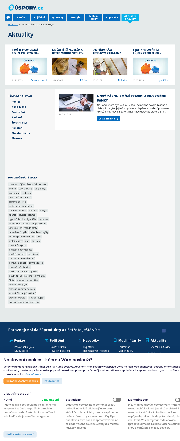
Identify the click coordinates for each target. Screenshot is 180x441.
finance (12, 214)
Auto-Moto (19, 107)
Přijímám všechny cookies (22, 381)
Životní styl (19, 122)
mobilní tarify (30, 227)
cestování (26, 193)
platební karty (16, 241)
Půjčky (83, 80)
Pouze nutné (51, 381)
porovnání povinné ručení (21, 258)
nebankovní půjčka (18, 232)
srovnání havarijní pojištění (22, 293)
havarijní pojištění (27, 214)
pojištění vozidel (17, 254)
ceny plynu (14, 193)
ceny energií (40, 188)
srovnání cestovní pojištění (22, 288)
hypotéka (31, 219)
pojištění (36, 241)
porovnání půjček (17, 262)
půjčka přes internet (19, 271)
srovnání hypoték (17, 297)
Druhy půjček (21, 350)
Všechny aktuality (160, 347)
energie (43, 210)
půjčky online (15, 275)
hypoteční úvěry (17, 219)
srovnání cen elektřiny (27, 280)
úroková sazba (16, 302)
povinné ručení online (19, 267)
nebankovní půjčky (39, 232)
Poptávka (112, 17)
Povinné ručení (39, 80)
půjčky (34, 271)
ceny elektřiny (25, 188)
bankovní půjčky (17, 184)
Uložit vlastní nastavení (20, 434)
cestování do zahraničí (20, 197)
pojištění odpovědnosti (20, 249)
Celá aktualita (107, 118)
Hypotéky (58, 17)
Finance (17, 138)
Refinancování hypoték (96, 350)
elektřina (33, 210)
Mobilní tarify (93, 17)
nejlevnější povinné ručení (21, 236)
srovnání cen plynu (18, 284)
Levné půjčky (15, 227)
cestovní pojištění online (21, 206)
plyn (27, 241)
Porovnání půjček (24, 347)
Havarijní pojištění (60, 350)
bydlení (12, 188)
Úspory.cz (13, 24)
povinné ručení (36, 262)
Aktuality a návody (130, 17)
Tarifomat (124, 347)
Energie (75, 17)
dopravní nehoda (17, 210)
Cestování (18, 112)
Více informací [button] (33, 374)
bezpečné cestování (37, 184)
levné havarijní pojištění (34, 223)
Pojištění (39, 17)
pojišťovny (33, 254)
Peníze (21, 17)
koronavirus (15, 223)
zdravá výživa (32, 302)
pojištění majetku (17, 245)
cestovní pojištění (17, 201)
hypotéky (43, 219)
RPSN (11, 280)
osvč (39, 236)
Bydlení (17, 117)
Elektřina (122, 80)
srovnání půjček (36, 297)
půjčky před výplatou (34, 275)
